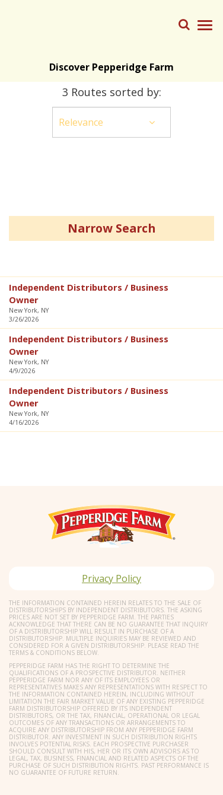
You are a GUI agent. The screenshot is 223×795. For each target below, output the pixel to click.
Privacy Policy (111, 578)
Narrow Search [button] (111, 228)
